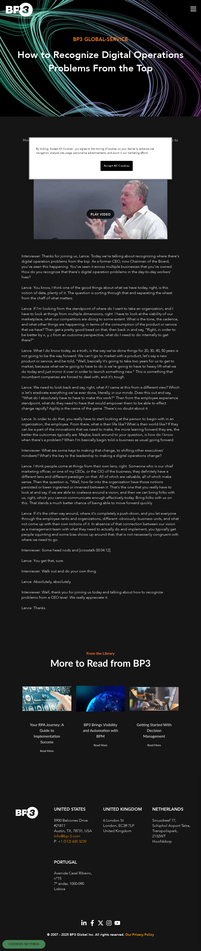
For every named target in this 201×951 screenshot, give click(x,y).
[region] (100, 158)
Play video (100, 214)
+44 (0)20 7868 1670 (123, 836)
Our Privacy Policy (139, 934)
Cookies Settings (24, 944)
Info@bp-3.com (67, 836)
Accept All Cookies (116, 166)
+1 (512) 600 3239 (72, 841)
